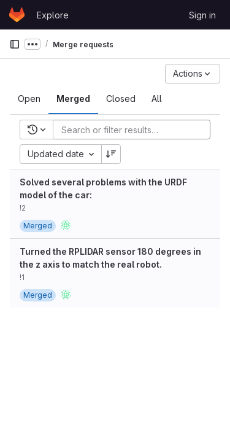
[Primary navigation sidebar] (15, 44)
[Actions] (192, 73)
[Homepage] (17, 15)
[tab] (29, 98)
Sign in (202, 15)
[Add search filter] (135, 129)
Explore (53, 15)
